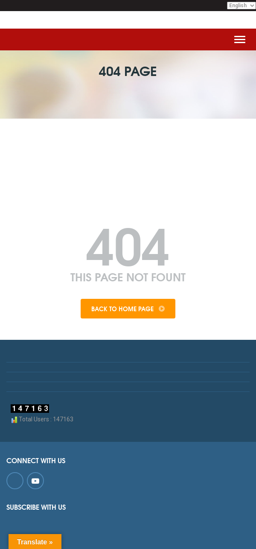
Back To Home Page (128, 308)
